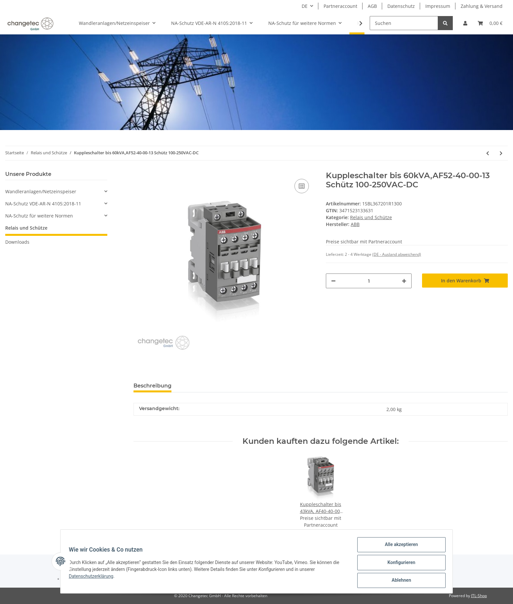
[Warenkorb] (490, 23)
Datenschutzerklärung (93, 577)
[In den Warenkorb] (465, 281)
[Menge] (368, 281)
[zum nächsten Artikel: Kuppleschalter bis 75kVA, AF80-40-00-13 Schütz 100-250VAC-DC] (501, 153)
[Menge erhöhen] (404, 281)
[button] (465, 23)
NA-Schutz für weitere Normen (39, 216)
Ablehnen (399, 580)
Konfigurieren (399, 563)
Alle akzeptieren (399, 546)
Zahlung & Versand (482, 6)
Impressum (437, 6)
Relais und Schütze (371, 217)
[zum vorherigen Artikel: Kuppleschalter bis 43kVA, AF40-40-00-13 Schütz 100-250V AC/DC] (487, 153)
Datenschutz (401, 6)
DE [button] (305, 6)
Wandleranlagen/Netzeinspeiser (40, 191)
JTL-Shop (479, 595)
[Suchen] (404, 23)
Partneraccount (340, 6)
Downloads (17, 242)
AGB (372, 6)
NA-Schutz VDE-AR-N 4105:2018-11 (43, 203)
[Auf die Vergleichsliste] (301, 186)
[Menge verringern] (333, 281)
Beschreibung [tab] (152, 386)
